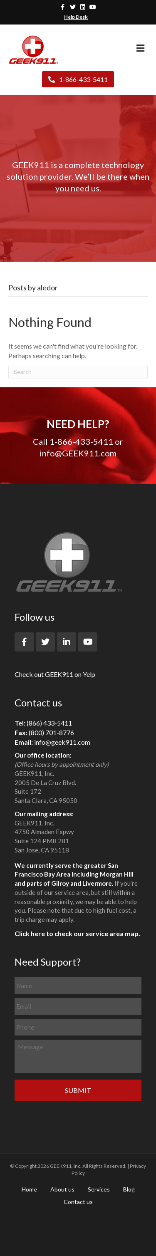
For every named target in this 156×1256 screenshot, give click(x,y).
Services (99, 1189)
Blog (129, 1189)
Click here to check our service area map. (77, 933)
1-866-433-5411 (78, 79)
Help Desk (76, 17)
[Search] (78, 372)
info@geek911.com (62, 742)
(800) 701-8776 (51, 732)
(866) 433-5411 (49, 723)
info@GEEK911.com (78, 453)
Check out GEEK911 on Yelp (55, 674)
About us (62, 1189)
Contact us (78, 1201)
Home (29, 1189)
